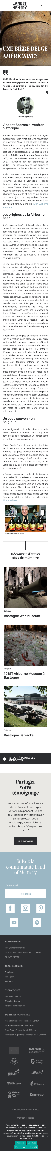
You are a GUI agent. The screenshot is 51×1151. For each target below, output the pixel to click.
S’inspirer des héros (13, 1001)
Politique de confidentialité (25, 1109)
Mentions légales (25, 1117)
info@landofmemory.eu (15, 948)
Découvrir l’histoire (13, 996)
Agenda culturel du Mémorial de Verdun (22, 1021)
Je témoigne (25, 841)
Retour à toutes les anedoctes (21, 759)
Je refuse (32, 1143)
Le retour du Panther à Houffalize (19, 1025)
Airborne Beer (10, 500)
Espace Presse (12, 957)
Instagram (9, 977)
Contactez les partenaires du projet (24, 952)
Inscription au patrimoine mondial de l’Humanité (25, 1035)
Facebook (9, 972)
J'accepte (20, 1143)
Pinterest (9, 981)
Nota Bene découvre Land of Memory (21, 1030)
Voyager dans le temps (15, 1006)
